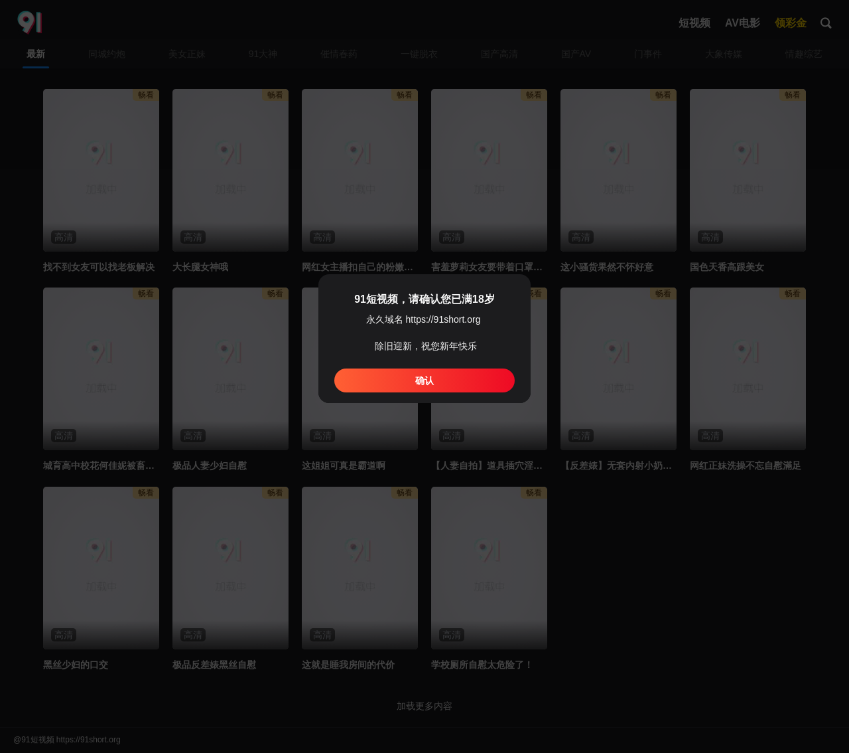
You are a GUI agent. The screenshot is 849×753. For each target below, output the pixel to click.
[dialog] (424, 338)
